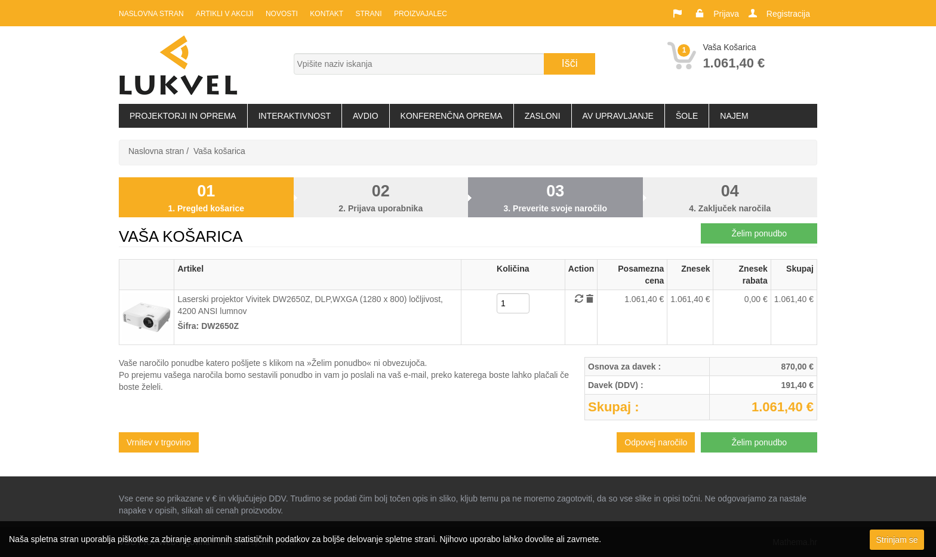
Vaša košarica (219, 151)
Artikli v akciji (224, 14)
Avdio (365, 116)
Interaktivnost (294, 116)
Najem (734, 116)
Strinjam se (896, 539)
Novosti (281, 14)
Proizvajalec (419, 14)
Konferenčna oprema (452, 116)
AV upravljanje (618, 116)
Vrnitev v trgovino (159, 442)
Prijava (726, 14)
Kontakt (326, 14)
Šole (687, 116)
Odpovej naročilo (655, 442)
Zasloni (543, 116)
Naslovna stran (151, 14)
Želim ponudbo (759, 233)
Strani (368, 14)
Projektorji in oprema (183, 116)
